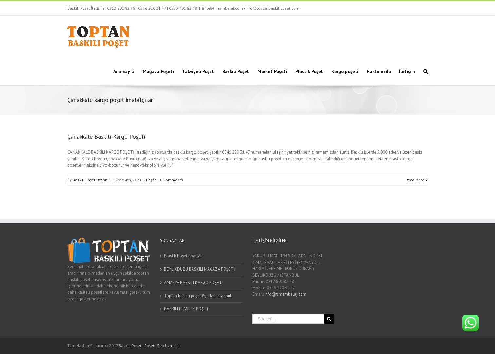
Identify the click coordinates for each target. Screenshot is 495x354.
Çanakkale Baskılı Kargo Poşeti (106, 136)
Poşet (151, 179)
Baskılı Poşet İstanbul (92, 179)
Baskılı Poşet (130, 345)
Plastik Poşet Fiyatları (183, 256)
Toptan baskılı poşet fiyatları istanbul (197, 296)
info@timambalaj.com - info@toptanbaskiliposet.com (250, 8)
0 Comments (171, 179)
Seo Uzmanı (168, 345)
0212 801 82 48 (121, 8)
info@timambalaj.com (285, 294)
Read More (415, 179)
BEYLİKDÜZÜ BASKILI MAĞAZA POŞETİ (199, 269)
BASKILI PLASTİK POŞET (186, 309)
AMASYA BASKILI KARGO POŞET (193, 282)
